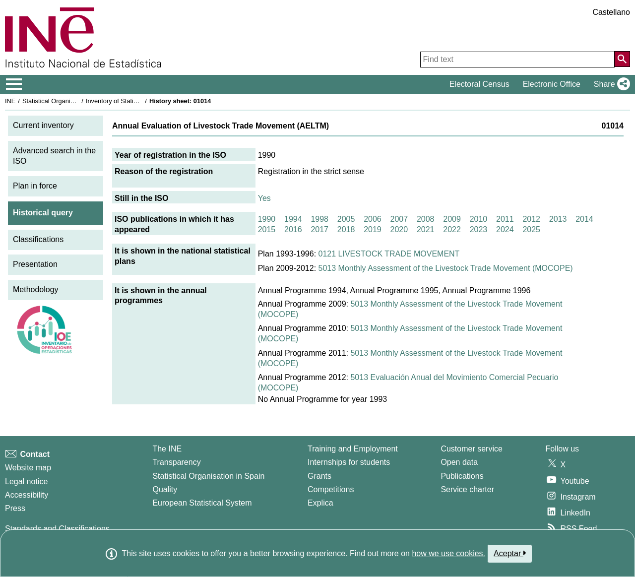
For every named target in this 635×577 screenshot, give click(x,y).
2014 (584, 219)
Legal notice (26, 481)
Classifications (38, 239)
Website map (28, 467)
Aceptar (510, 553)
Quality (164, 489)
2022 (452, 229)
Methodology (36, 289)
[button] (610, 84)
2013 (558, 219)
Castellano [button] (611, 12)
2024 (505, 229)
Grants (319, 476)
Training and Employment (353, 449)
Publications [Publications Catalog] (462, 476)
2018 (346, 229)
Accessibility (26, 495)
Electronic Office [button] (551, 84)
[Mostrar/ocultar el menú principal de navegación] (14, 84)
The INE (167, 449)
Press (15, 508)
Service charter (467, 489)
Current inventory (43, 125)
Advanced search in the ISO (54, 155)
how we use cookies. (448, 553)
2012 (531, 219)
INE (10, 101)
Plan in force (35, 186)
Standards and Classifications (57, 528)
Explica (320, 503)
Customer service (471, 449)
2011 (505, 219)
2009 (452, 219)
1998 (319, 219)
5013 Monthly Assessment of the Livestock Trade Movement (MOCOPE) (445, 268)
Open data (459, 462)
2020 (399, 229)
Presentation (35, 264)
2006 (372, 219)
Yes (264, 198)
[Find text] (517, 59)
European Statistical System (202, 503)
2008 (426, 219)
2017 (319, 229)
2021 (426, 229)
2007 (399, 219)
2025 (531, 229)
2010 (479, 219)
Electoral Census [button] (479, 84)
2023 (479, 229)
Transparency (176, 462)
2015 (267, 229)
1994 (293, 219)
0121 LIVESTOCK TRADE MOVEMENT (389, 254)
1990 (267, 219)
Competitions (331, 489)
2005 (346, 219)
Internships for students (349, 462)
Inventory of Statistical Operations (133, 101)
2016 (293, 229)
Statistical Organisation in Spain (67, 101)
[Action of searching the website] (622, 59)
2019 (372, 229)
